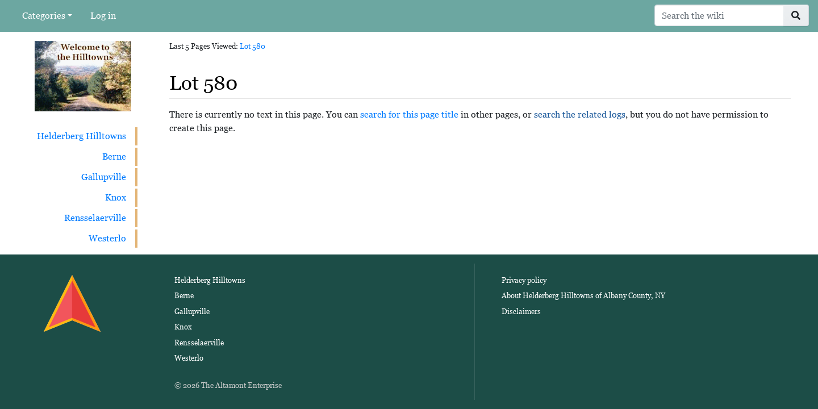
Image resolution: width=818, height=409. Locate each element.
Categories (43, 15)
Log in (103, 15)
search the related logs (579, 114)
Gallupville (103, 177)
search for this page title (409, 114)
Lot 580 (252, 46)
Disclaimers (521, 311)
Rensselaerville (95, 217)
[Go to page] (796, 15)
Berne (114, 156)
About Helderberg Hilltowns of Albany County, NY (583, 295)
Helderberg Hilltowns (81, 136)
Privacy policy (524, 280)
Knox (115, 197)
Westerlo (107, 238)
